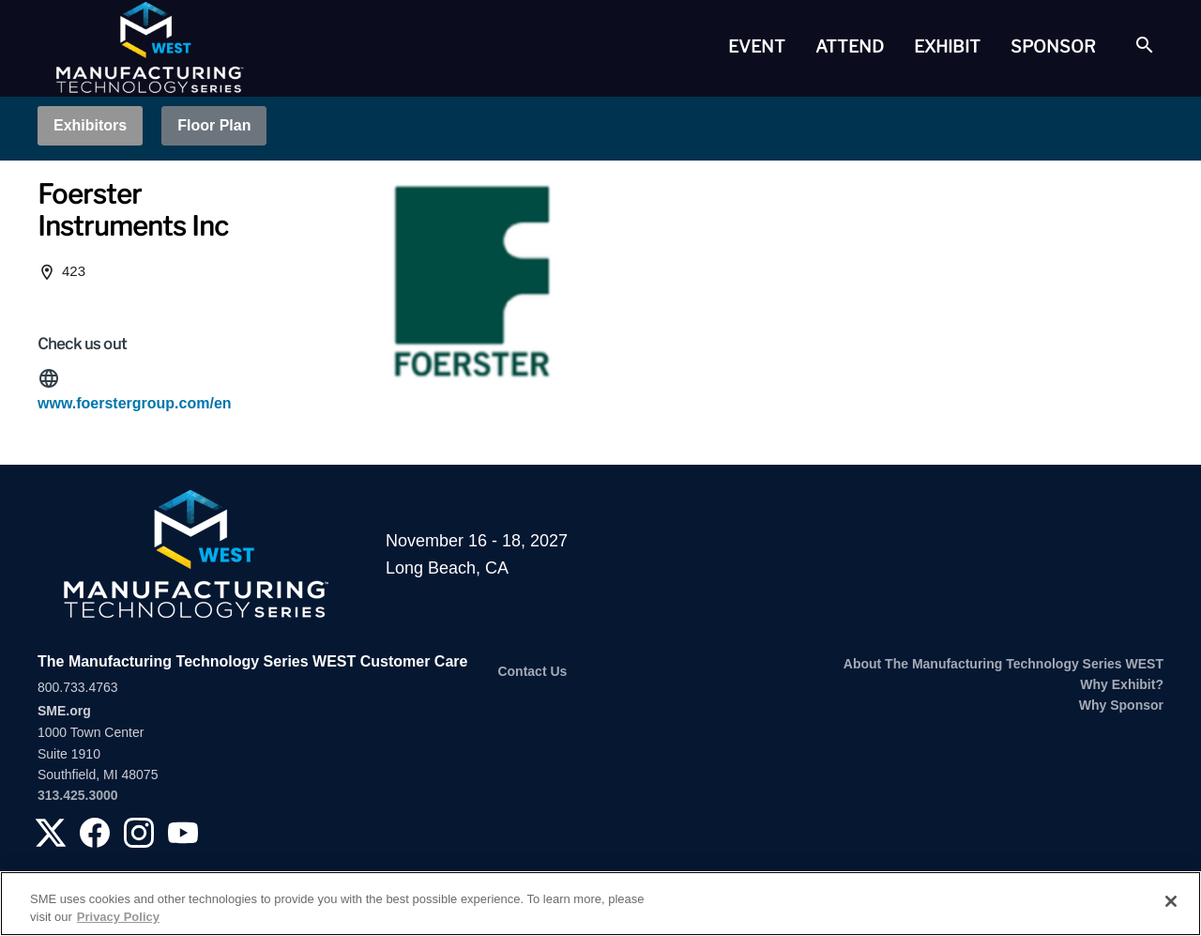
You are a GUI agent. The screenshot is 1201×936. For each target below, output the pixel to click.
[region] (600, 903)
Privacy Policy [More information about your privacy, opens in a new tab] (118, 917)
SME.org (64, 710)
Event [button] (756, 46)
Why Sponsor (1121, 705)
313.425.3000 (78, 795)
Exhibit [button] (947, 46)
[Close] (1171, 901)
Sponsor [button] (1053, 46)
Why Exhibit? (1121, 684)
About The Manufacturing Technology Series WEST (1003, 663)
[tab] (756, 47)
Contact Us (532, 671)
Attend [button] (849, 46)
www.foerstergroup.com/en (135, 403)
